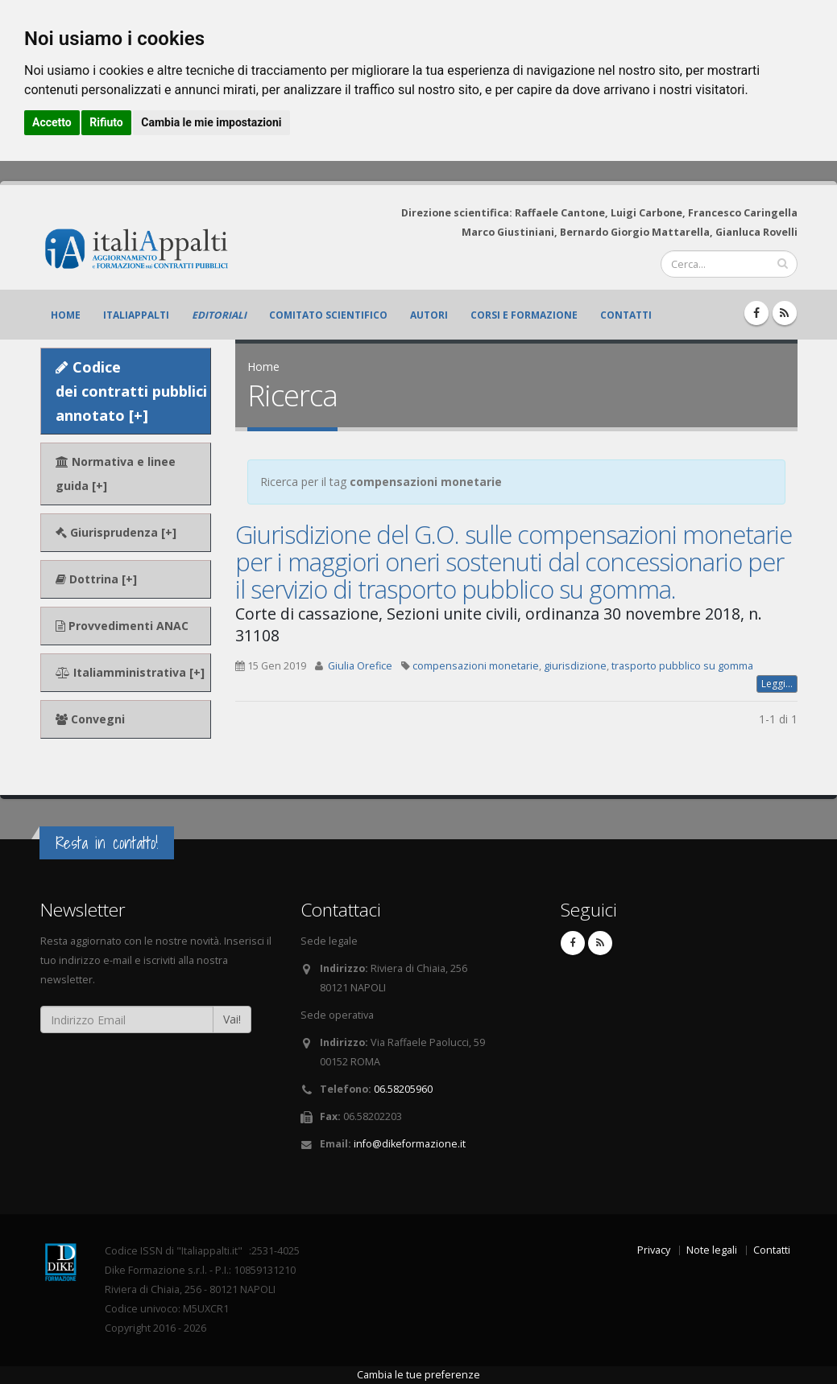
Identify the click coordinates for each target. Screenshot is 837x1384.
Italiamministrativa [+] (130, 672)
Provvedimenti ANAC (122, 625)
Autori (429, 315)
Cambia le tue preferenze (418, 1375)
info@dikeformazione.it (410, 1144)
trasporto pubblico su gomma (682, 666)
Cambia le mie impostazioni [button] (211, 122)
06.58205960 (403, 1089)
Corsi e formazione (524, 315)
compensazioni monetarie (475, 666)
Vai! (232, 1019)
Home (66, 315)
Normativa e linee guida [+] (116, 473)
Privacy (653, 1250)
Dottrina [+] (96, 579)
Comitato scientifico (328, 315)
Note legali (711, 1250)
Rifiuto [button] (106, 122)
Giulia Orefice (360, 666)
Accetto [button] (52, 122)
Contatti (626, 315)
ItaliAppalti (136, 315)
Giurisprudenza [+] (116, 532)
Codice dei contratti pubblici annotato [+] (131, 391)
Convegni (90, 719)
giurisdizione (575, 666)
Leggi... (777, 683)
